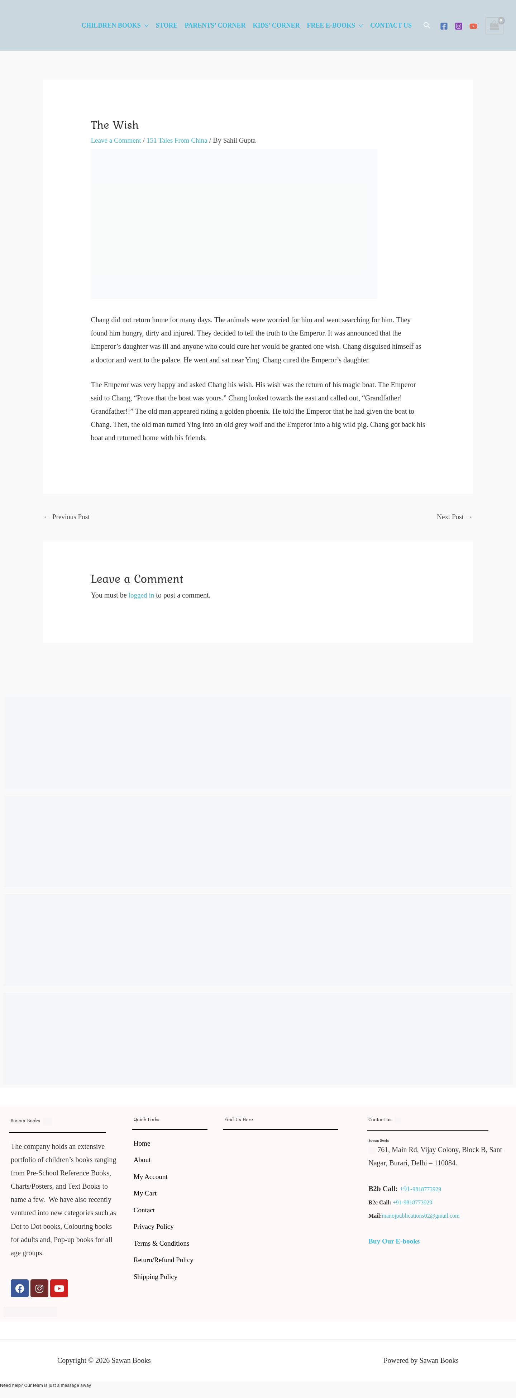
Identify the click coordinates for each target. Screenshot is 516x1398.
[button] (427, 25)
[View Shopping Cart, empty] (494, 25)
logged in (142, 596)
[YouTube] (473, 26)
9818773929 (427, 1190)
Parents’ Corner (215, 25)
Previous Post (68, 517)
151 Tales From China (181, 140)
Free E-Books (331, 25)
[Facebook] (444, 26)
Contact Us (391, 25)
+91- (406, 1189)
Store (167, 25)
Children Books (111, 25)
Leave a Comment (117, 140)
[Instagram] (459, 26)
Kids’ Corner (276, 25)
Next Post (453, 517)
